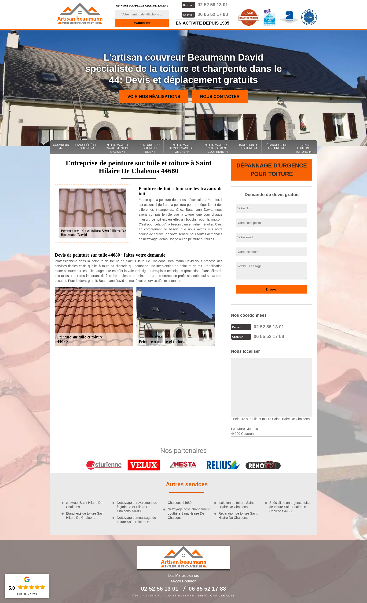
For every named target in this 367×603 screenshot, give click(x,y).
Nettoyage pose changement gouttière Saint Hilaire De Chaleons (188, 513)
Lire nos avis (27, 594)
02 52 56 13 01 (204, 4)
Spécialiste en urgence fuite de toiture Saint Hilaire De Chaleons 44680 (289, 506)
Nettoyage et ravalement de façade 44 (117, 148)
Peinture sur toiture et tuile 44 (149, 148)
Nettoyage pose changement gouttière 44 (218, 148)
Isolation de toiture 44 (249, 146)
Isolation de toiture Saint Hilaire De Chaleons (236, 504)
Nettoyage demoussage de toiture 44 (181, 148)
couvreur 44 (61, 146)
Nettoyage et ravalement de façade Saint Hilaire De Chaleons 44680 (137, 506)
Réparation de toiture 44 (275, 146)
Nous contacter (220, 96)
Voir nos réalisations (153, 96)
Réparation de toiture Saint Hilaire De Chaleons (238, 515)
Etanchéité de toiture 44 (86, 146)
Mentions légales (216, 595)
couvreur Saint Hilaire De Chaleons (84, 504)
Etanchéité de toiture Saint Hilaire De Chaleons (85, 515)
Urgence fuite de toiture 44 (303, 148)
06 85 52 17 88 (204, 13)
